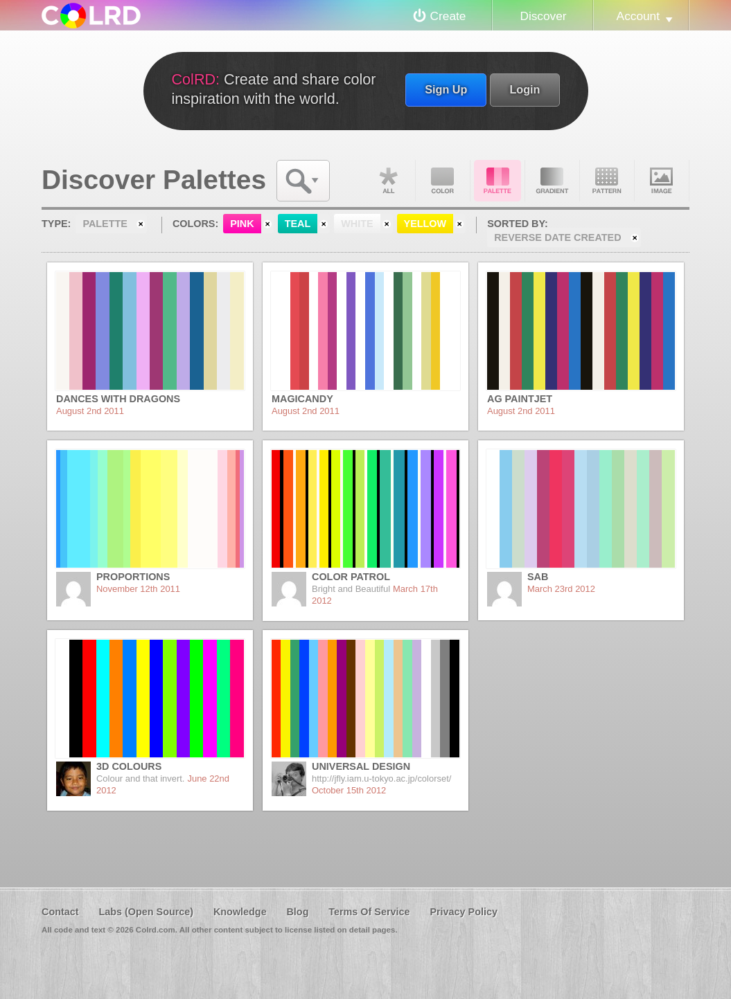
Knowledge (240, 911)
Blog (297, 911)
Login (524, 89)
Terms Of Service (368, 911)
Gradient (552, 180)
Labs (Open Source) (145, 911)
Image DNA (661, 180)
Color (442, 180)
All (388, 180)
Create (448, 16)
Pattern (607, 180)
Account (638, 16)
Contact (60, 911)
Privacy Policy (463, 911)
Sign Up (446, 89)
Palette (497, 180)
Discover (543, 16)
